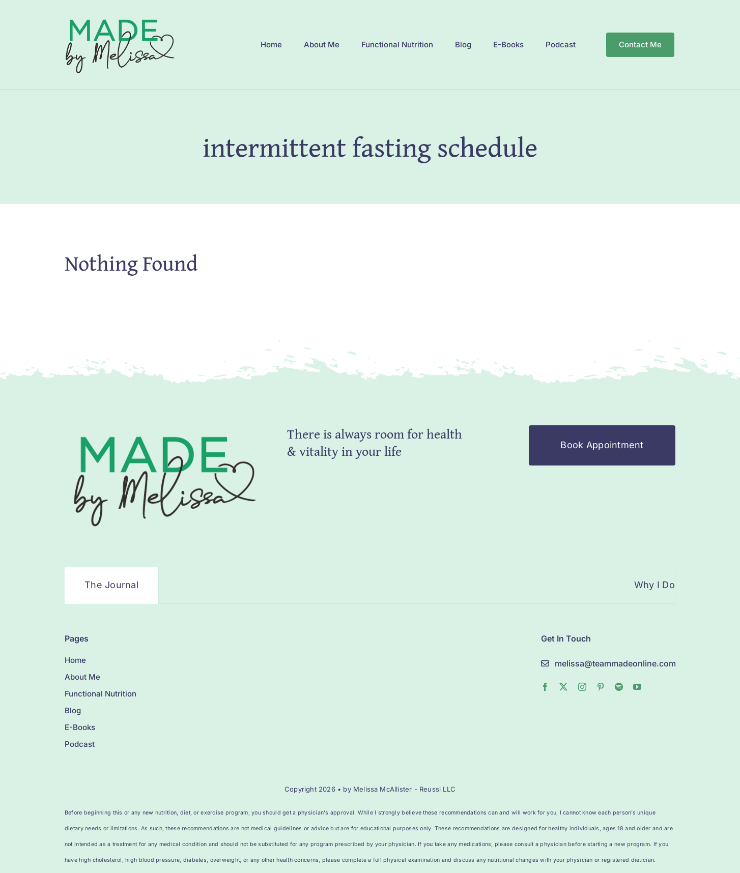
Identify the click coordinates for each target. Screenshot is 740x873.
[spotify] (619, 687)
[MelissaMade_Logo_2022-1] (119, 17)
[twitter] (563, 687)
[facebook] (545, 687)
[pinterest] (600, 687)
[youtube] (637, 687)
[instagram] (582, 687)
